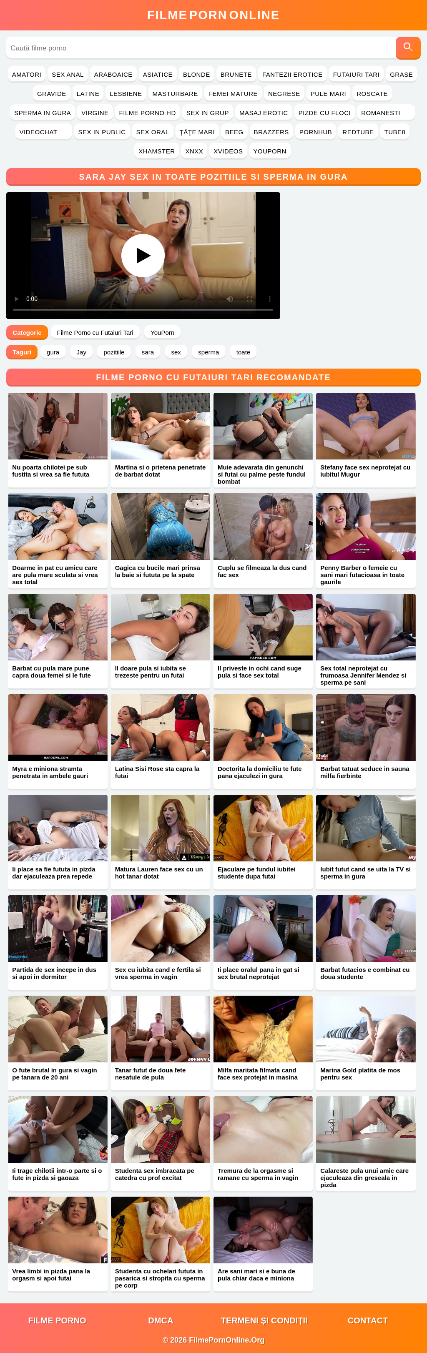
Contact (368, 1320)
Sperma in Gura (42, 112)
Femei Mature (233, 93)
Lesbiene (126, 93)
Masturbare (175, 93)
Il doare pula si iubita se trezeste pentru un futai (150, 672)
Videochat (44, 132)
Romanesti (386, 112)
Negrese (284, 93)
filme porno (57, 1320)
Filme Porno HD (147, 112)
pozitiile (113, 352)
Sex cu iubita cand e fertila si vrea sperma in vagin (158, 973)
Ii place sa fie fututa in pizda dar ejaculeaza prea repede (53, 873)
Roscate (372, 93)
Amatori (26, 74)
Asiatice (158, 74)
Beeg (234, 132)
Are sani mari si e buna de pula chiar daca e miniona (256, 1275)
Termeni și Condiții (264, 1320)
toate (243, 352)
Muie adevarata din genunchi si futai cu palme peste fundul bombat (262, 474)
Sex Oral (152, 132)
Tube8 (395, 132)
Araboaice (113, 74)
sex (176, 352)
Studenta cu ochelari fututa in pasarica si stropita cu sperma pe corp (160, 1278)
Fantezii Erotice (292, 74)
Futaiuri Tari (356, 74)
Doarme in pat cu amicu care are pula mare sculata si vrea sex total (55, 574)
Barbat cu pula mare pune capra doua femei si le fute (51, 672)
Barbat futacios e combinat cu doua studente (364, 973)
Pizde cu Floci (325, 112)
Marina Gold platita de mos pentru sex (360, 1074)
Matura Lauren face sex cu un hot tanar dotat (159, 873)
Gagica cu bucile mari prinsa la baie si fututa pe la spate (157, 571)
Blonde (196, 74)
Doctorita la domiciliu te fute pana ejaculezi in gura (260, 772)
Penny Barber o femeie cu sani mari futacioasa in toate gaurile (362, 574)
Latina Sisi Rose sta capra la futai (157, 772)
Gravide (51, 93)
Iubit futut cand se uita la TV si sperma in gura (365, 873)
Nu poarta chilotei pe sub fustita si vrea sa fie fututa (50, 471)
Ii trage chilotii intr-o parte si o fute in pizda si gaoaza (57, 1174)
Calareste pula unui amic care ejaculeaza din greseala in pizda (364, 1177)
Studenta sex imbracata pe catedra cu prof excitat (154, 1174)
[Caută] (408, 48)
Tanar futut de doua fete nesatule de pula (150, 1074)
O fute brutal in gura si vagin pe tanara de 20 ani (54, 1074)
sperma (208, 352)
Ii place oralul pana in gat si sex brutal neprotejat (258, 973)
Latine (88, 93)
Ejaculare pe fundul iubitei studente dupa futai (257, 873)
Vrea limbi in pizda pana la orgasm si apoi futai (51, 1275)
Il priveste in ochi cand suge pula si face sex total (259, 672)
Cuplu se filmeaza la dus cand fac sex (262, 571)
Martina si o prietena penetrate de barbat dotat (160, 471)
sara (148, 352)
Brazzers (271, 132)
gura (53, 352)
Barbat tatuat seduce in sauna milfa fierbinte (364, 772)
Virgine (94, 112)
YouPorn (270, 151)
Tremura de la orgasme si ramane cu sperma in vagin (258, 1174)
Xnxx (194, 151)
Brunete (236, 74)
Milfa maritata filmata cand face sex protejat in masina (258, 1074)
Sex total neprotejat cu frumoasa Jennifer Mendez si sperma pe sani (363, 675)
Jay (81, 352)
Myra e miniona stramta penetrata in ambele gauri (50, 772)
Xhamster (156, 151)
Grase (401, 74)
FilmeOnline (213, 15)
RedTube (358, 132)
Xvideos (228, 151)
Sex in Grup (207, 112)
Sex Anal (68, 74)
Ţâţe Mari (197, 132)
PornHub (315, 132)
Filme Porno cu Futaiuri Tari (95, 332)
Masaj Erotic (263, 112)
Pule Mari (328, 93)
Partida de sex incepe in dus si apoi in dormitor (54, 973)
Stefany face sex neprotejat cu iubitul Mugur (365, 471)
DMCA (160, 1320)
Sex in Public (102, 132)
